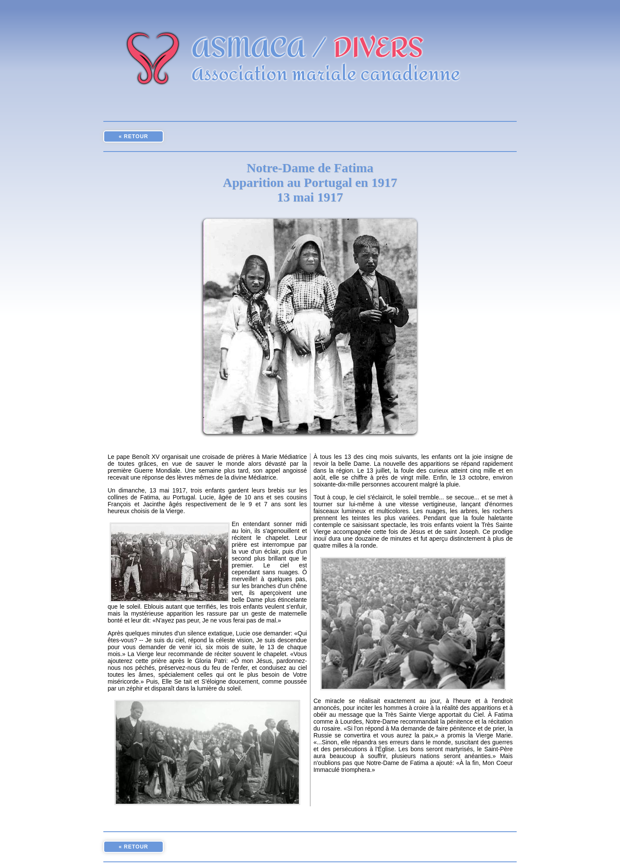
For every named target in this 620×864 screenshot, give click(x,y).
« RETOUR (133, 136)
